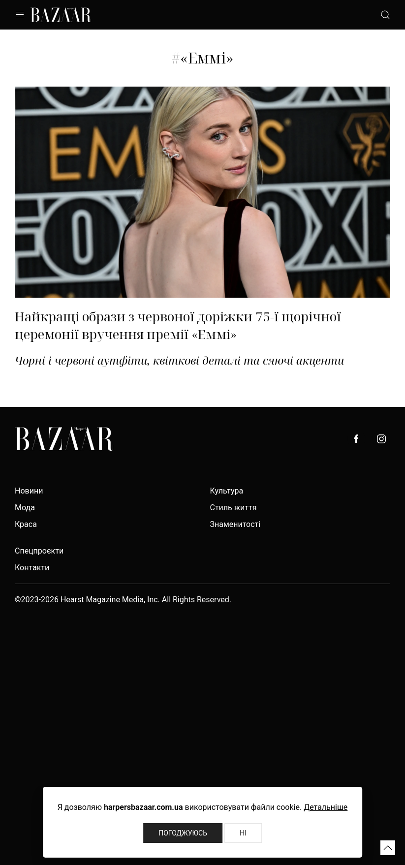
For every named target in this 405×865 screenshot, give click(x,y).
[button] (387, 847)
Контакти (32, 567)
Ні (243, 833)
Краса (26, 524)
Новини (29, 490)
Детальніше (325, 807)
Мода (25, 507)
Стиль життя (233, 507)
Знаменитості (235, 524)
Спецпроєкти (39, 551)
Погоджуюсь (182, 833)
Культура (227, 490)
